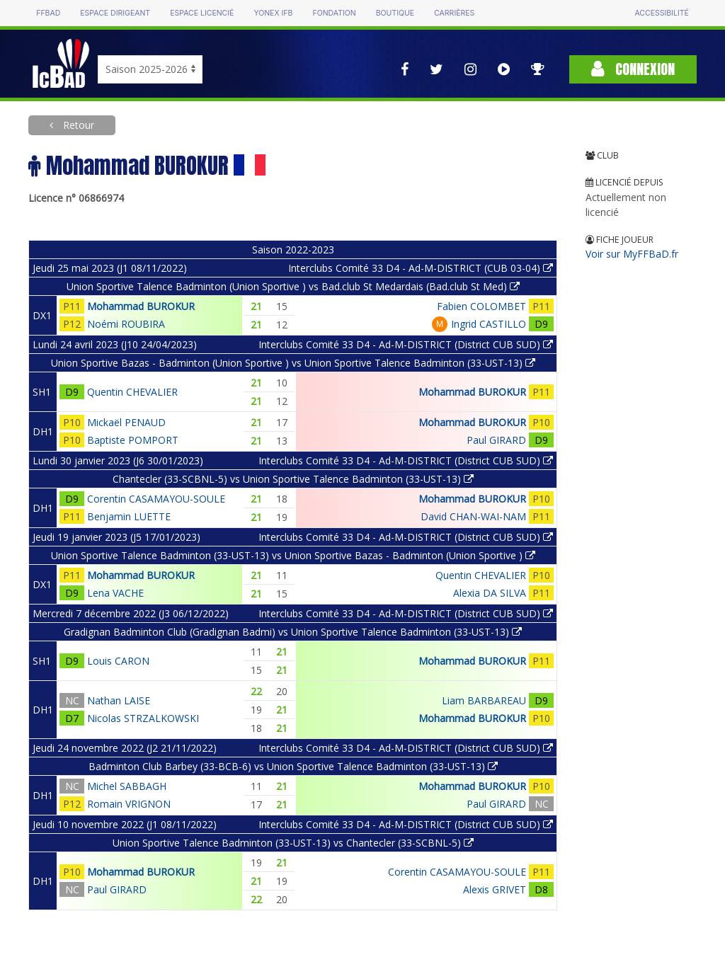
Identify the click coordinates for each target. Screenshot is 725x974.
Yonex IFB (272, 13)
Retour (77, 125)
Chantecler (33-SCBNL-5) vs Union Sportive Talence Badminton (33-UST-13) (293, 479)
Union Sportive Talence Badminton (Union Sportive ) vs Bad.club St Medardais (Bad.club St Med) (293, 286)
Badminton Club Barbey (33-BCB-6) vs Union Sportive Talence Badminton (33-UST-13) (293, 766)
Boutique (395, 13)
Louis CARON (118, 661)
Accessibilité (661, 13)
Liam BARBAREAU (484, 700)
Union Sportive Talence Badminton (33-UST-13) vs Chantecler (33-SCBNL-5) (293, 842)
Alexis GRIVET (494, 889)
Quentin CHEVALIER (132, 392)
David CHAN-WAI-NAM (473, 516)
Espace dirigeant (115, 13)
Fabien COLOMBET (481, 306)
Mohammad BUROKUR (141, 306)
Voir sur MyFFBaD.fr (632, 253)
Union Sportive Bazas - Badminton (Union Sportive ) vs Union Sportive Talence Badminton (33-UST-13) (293, 362)
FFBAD (48, 13)
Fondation (333, 13)
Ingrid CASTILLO (488, 324)
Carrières (454, 13)
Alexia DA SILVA (489, 593)
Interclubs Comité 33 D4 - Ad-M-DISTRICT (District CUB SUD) (405, 344)
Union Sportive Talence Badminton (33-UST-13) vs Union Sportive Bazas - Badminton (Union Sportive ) (293, 555)
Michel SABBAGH (126, 786)
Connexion (633, 69)
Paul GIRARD (496, 440)
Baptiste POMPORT (132, 440)
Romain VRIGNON (129, 803)
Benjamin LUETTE (129, 516)
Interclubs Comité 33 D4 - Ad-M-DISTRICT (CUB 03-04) (420, 268)
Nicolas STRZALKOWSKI (143, 718)
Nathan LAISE (118, 700)
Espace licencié (202, 13)
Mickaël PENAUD (126, 422)
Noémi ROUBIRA (126, 324)
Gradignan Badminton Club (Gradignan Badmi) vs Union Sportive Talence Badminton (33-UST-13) (293, 631)
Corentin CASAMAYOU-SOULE (156, 498)
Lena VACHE (115, 593)
